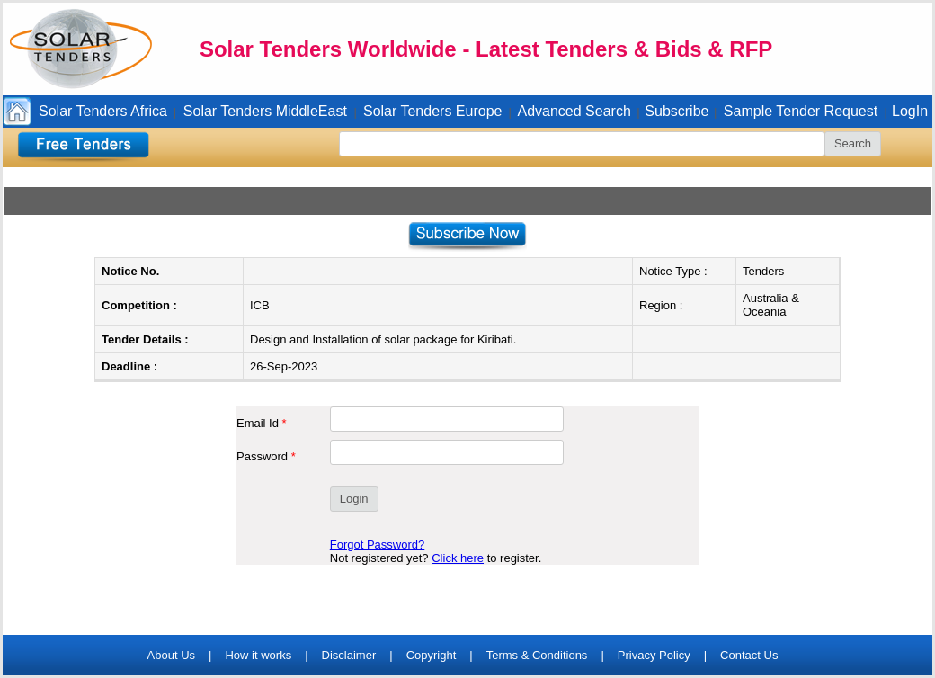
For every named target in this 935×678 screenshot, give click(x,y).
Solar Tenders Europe (432, 111)
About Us (171, 655)
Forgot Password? (377, 544)
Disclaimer (349, 655)
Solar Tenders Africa (103, 111)
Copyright (431, 655)
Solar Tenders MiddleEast (265, 111)
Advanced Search (574, 111)
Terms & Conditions (537, 655)
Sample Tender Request (800, 111)
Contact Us (749, 655)
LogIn (910, 111)
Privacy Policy (654, 655)
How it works (258, 655)
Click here (458, 558)
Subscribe (676, 111)
